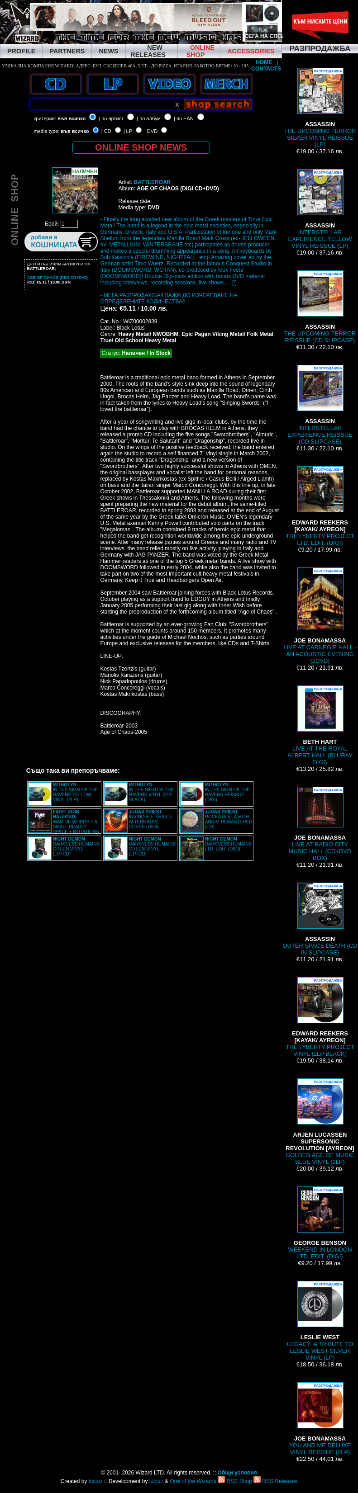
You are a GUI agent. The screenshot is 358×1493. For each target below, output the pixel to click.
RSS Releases (275, 1481)
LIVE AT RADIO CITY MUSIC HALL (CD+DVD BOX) (320, 824)
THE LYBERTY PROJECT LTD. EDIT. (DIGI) (320, 506)
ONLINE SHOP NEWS (141, 147)
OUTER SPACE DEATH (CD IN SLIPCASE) (319, 919)
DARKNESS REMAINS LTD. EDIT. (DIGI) (228, 843)
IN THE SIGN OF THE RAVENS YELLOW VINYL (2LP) (75, 792)
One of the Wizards (193, 1481)
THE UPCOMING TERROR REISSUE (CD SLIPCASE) (320, 307)
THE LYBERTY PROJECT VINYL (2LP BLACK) (320, 1017)
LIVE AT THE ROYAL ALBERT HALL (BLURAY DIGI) (320, 725)
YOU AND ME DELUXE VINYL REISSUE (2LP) (320, 1418)
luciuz (96, 1481)
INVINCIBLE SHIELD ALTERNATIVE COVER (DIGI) (150, 819)
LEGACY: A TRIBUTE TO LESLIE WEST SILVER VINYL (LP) (320, 1321)
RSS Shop (235, 1481)
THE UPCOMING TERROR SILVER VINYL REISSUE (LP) (320, 108)
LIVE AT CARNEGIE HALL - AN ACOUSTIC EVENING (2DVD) (319, 615)
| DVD (151, 131)
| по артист (111, 118)
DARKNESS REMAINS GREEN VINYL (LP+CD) (76, 846)
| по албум (149, 118)
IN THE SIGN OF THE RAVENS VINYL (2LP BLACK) (151, 792)
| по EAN (184, 118)
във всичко (71, 118)
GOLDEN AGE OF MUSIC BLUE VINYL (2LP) (320, 1121)
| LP (128, 131)
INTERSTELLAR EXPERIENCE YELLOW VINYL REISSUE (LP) (320, 209)
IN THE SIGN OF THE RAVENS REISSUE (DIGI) (227, 792)
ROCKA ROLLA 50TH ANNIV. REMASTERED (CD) (229, 819)
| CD (106, 131)
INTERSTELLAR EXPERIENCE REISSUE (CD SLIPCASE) (320, 405)
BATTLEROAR (152, 182)
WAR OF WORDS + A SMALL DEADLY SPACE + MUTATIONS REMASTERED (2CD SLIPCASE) (63, 824)
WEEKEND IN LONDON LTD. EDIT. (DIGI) (320, 1223)
